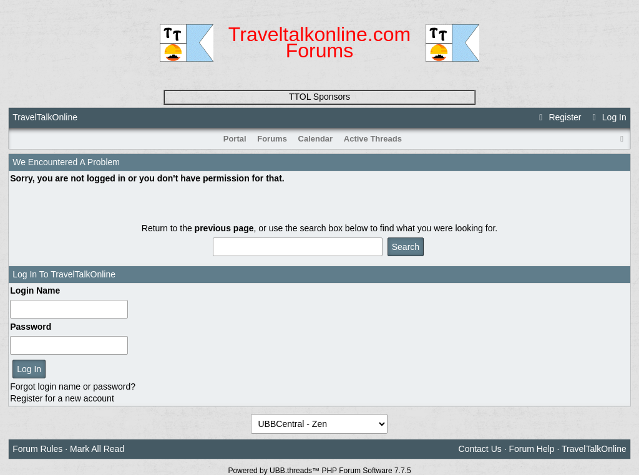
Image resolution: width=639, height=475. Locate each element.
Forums (272, 138)
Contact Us (480, 449)
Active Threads (373, 138)
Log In (607, 117)
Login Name (35, 290)
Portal (234, 138)
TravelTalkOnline (44, 117)
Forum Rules (37, 449)
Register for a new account (62, 398)
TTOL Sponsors (319, 97)
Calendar (315, 138)
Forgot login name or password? (72, 386)
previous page (224, 228)
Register (558, 117)
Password (30, 327)
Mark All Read (97, 449)
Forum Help (531, 449)
